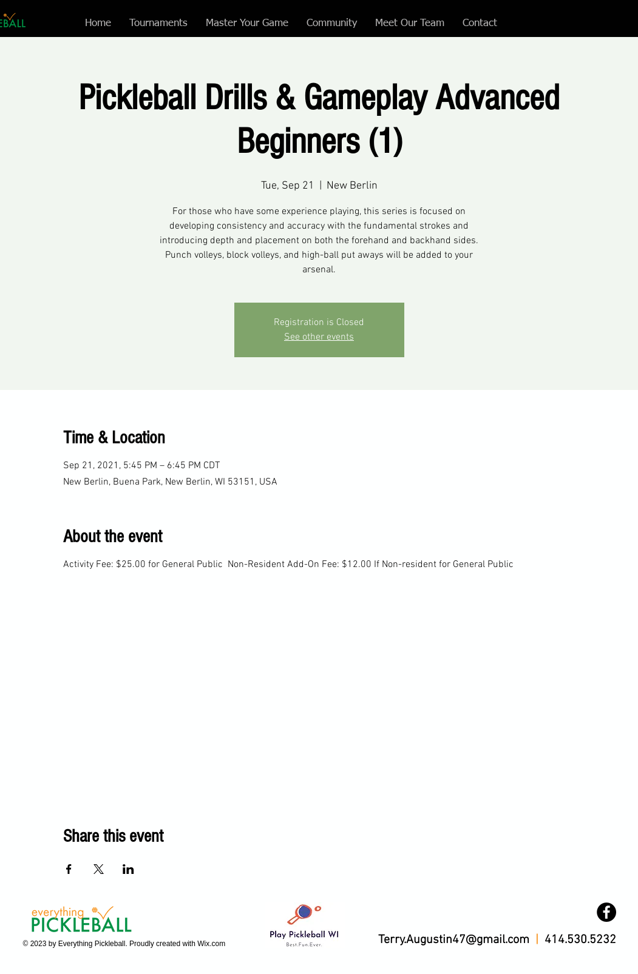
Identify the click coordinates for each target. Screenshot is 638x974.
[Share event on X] (98, 869)
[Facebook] (606, 912)
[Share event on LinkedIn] (128, 869)
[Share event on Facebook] (69, 869)
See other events (319, 337)
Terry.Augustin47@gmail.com (453, 940)
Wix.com (211, 943)
